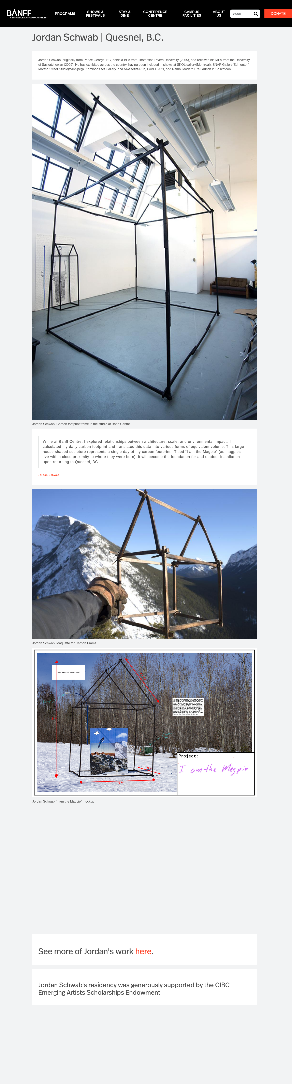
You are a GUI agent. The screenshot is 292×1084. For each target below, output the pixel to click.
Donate (278, 14)
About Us (219, 13)
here (143, 951)
